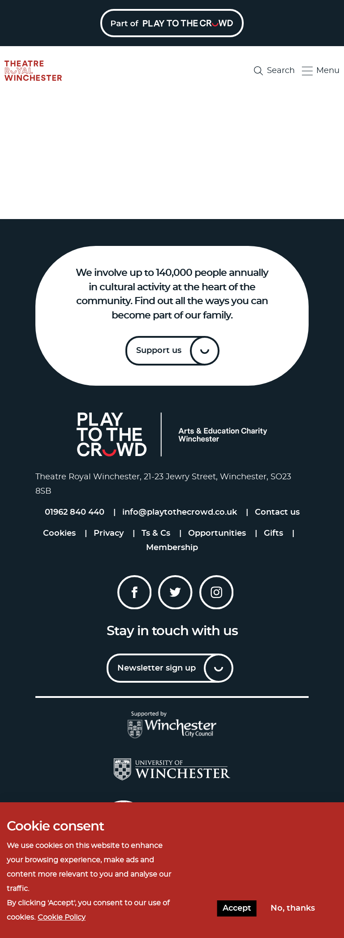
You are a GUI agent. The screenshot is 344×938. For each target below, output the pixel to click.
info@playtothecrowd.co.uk (179, 512)
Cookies (59, 533)
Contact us (277, 512)
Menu (321, 71)
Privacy (109, 533)
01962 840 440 (74, 512)
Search (274, 70)
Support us (158, 351)
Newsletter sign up (156, 668)
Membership (172, 548)
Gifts (273, 533)
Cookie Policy (62, 917)
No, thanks (293, 908)
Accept (237, 908)
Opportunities (217, 533)
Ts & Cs (156, 533)
